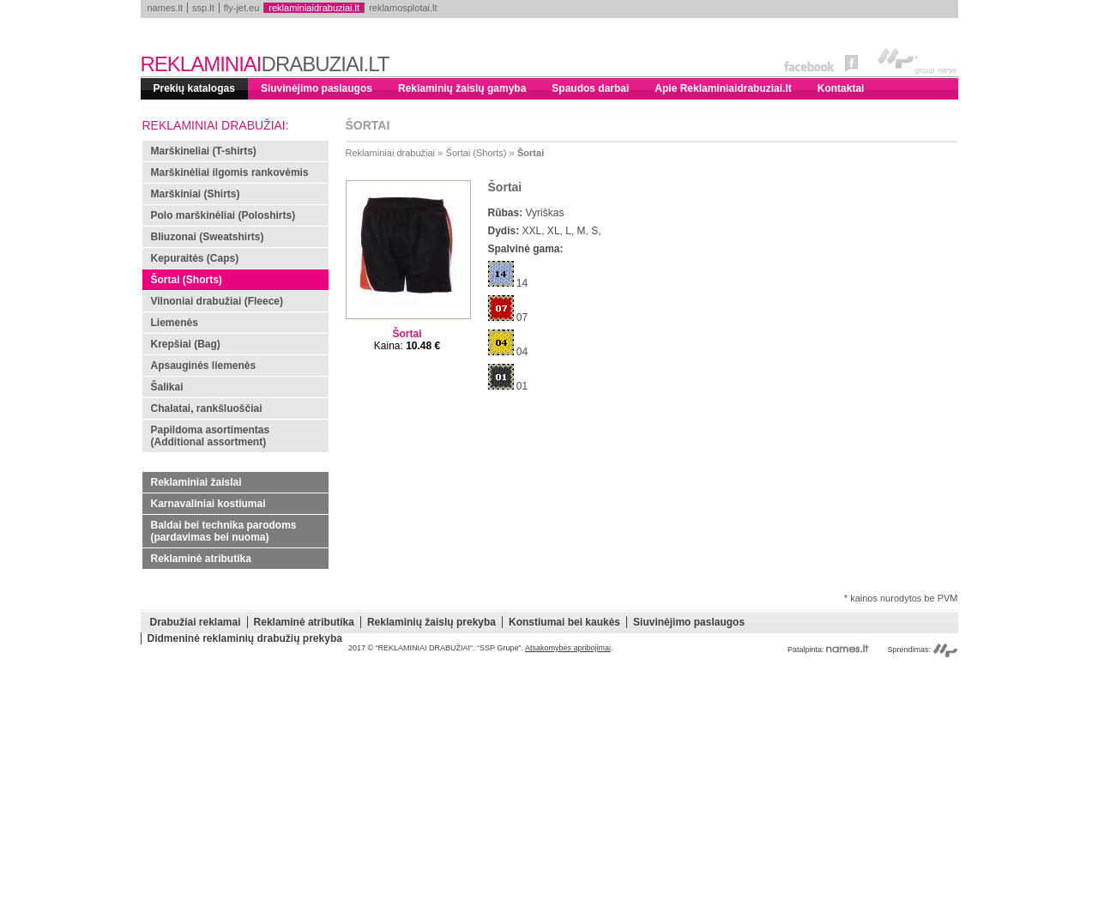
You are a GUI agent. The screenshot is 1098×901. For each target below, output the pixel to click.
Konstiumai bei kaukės (564, 622)
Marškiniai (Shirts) (195, 194)
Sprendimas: (922, 649)
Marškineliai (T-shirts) (203, 151)
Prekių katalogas (194, 88)
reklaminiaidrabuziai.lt (313, 8)
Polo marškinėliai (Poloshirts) (223, 215)
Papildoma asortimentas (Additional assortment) (210, 436)
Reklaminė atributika (201, 559)
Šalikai (167, 387)
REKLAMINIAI (265, 64)
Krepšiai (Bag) (185, 344)
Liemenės (174, 323)
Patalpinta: (828, 649)
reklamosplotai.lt (403, 8)
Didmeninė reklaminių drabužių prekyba (245, 638)
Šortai (530, 153)
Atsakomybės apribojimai (568, 648)
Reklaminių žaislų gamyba (462, 88)
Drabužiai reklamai (195, 622)
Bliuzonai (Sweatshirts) (207, 237)
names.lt (166, 8)
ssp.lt (203, 8)
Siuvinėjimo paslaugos (316, 88)
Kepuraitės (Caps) (195, 258)
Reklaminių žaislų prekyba (431, 622)
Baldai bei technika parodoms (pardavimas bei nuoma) (224, 531)
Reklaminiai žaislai (196, 482)
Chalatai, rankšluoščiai (206, 408)
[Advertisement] (549, 781)
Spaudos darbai (590, 88)
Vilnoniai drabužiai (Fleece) (217, 301)
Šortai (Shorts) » (480, 153)
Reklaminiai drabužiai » (394, 153)
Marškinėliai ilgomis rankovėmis (230, 172)
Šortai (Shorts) (186, 280)
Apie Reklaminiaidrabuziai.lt (723, 88)
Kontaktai (841, 88)
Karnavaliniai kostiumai (208, 504)
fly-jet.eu (242, 8)
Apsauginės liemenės (203, 366)
